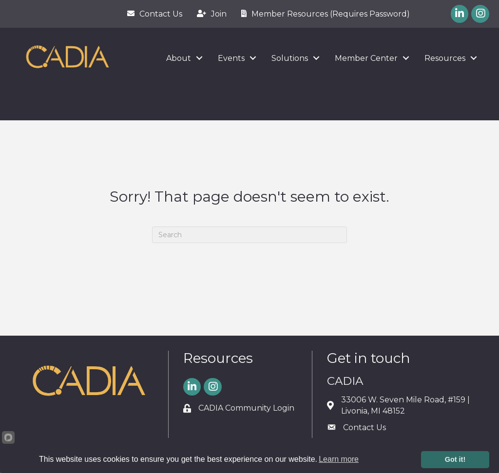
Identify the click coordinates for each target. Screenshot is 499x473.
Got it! (455, 459)
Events (231, 58)
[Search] (249, 235)
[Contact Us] (152, 13)
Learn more (339, 459)
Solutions (289, 58)
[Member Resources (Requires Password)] (323, 13)
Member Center (366, 58)
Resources (444, 58)
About (178, 58)
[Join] (209, 13)
